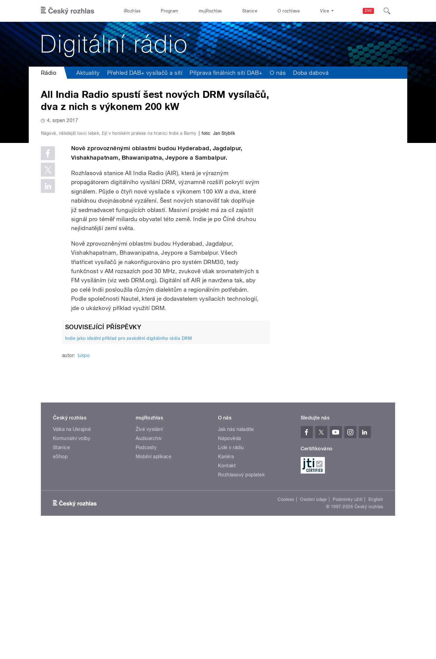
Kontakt (227, 594)
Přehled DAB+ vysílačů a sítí (144, 72)
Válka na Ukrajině (72, 558)
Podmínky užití (347, 628)
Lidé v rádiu (231, 576)
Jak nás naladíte (236, 558)
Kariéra (226, 585)
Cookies (286, 628)
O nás (278, 72)
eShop (60, 585)
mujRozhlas (210, 10)
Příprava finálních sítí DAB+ (226, 72)
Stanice (249, 10)
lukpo (84, 484)
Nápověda (229, 567)
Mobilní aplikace (154, 585)
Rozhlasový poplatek (241, 603)
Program (169, 10)
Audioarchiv (149, 567)
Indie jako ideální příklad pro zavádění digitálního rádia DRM (128, 467)
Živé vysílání (149, 558)
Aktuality (88, 72)
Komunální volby (71, 567)
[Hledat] (387, 11)
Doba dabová (311, 72)
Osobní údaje (313, 628)
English (375, 628)
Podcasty (146, 576)
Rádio (48, 72)
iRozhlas (132, 10)
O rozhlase (289, 10)
